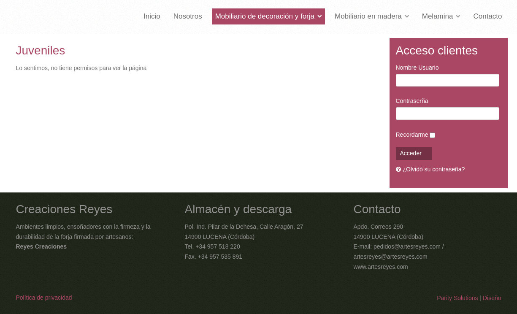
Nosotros (187, 16)
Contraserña (412, 100)
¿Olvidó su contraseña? (434, 169)
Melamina (437, 16)
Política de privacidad (44, 297)
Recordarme (412, 134)
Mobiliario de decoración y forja (264, 16)
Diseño (492, 298)
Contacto (487, 16)
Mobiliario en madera (368, 16)
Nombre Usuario (417, 67)
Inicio (151, 16)
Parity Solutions (457, 298)
